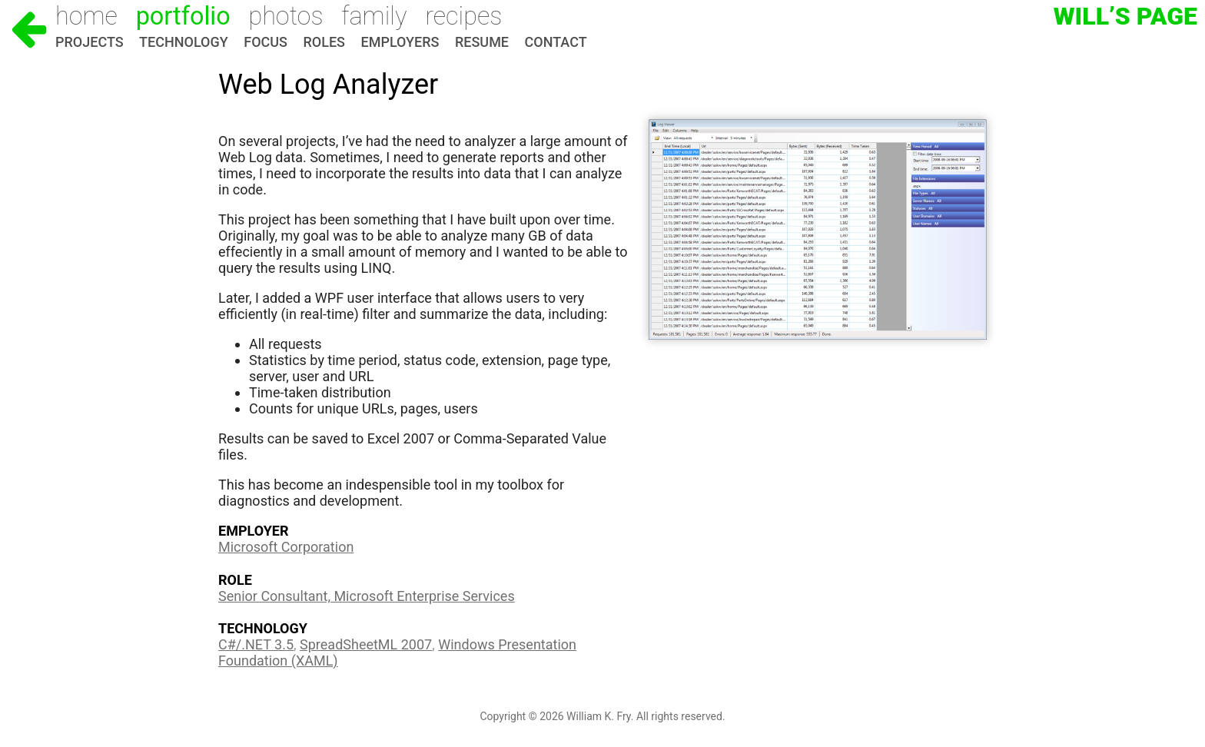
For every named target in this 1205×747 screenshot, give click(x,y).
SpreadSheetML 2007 (366, 644)
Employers (400, 42)
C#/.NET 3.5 (256, 644)
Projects (89, 42)
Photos (285, 16)
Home (86, 16)
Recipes (463, 16)
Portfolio (183, 16)
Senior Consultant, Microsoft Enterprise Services (366, 596)
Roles (324, 42)
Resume (482, 42)
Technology (183, 42)
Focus (265, 42)
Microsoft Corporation (286, 547)
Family (374, 16)
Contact (556, 42)
